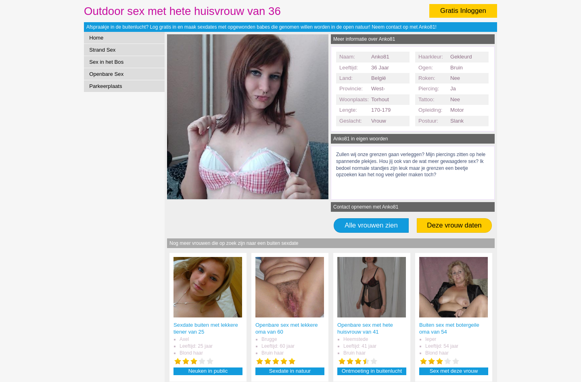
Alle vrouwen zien (371, 225)
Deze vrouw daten (454, 225)
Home (96, 38)
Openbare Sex (106, 74)
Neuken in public (208, 371)
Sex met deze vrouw (454, 371)
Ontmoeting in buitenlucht (372, 371)
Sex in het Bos (106, 62)
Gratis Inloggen (463, 11)
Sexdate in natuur (290, 371)
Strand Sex (102, 50)
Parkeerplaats (105, 86)
